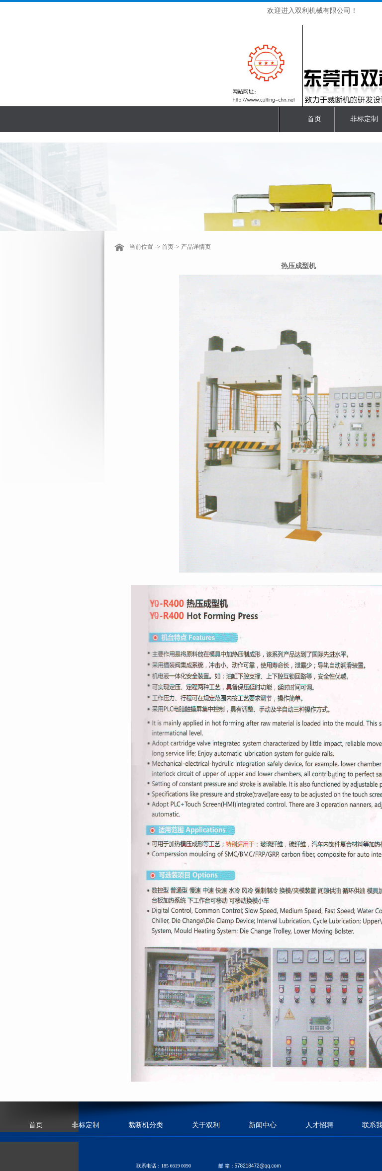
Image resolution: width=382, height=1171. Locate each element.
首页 (314, 119)
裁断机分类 (145, 1125)
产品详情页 (196, 246)
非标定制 (364, 119)
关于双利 (206, 1125)
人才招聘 (319, 1125)
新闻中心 (263, 1125)
